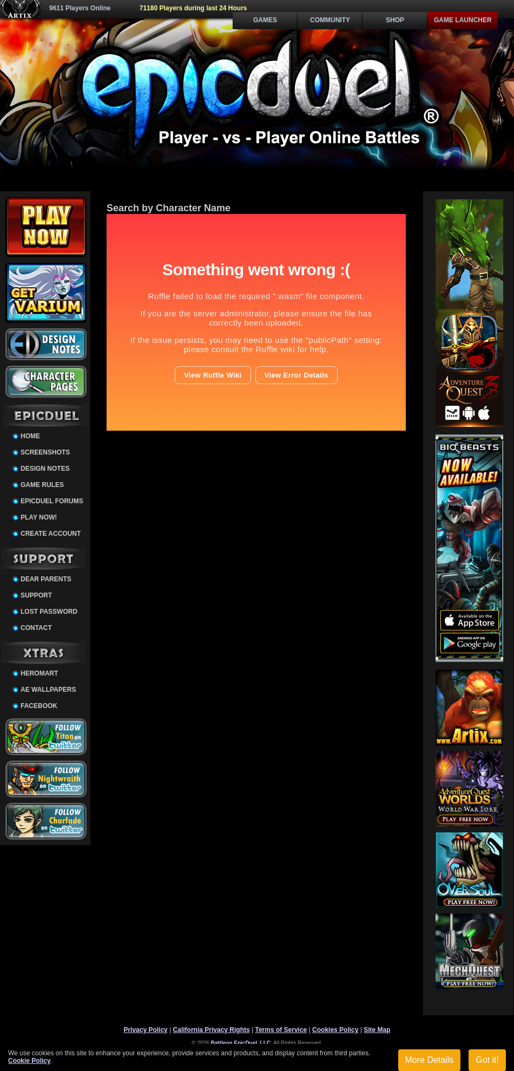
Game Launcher (463, 20)
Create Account (51, 533)
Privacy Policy (145, 1030)
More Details (429, 1059)
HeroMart (39, 673)
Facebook (39, 706)
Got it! (487, 1059)
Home (30, 436)
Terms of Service (281, 1030)
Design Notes (45, 468)
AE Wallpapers (48, 689)
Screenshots (45, 452)
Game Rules (42, 485)
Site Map (377, 1030)
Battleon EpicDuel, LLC (241, 1043)
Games (265, 20)
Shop (395, 20)
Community (330, 20)
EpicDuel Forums (52, 501)
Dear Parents (46, 579)
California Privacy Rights (211, 1030)
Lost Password (49, 611)
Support (36, 595)
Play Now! (39, 517)
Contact (36, 628)
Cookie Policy (29, 1060)
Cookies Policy (335, 1030)
